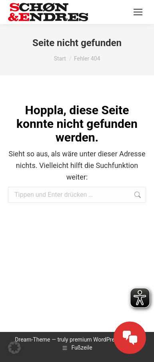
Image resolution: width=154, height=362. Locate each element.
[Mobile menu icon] (138, 12)
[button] (14, 347)
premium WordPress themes (105, 339)
